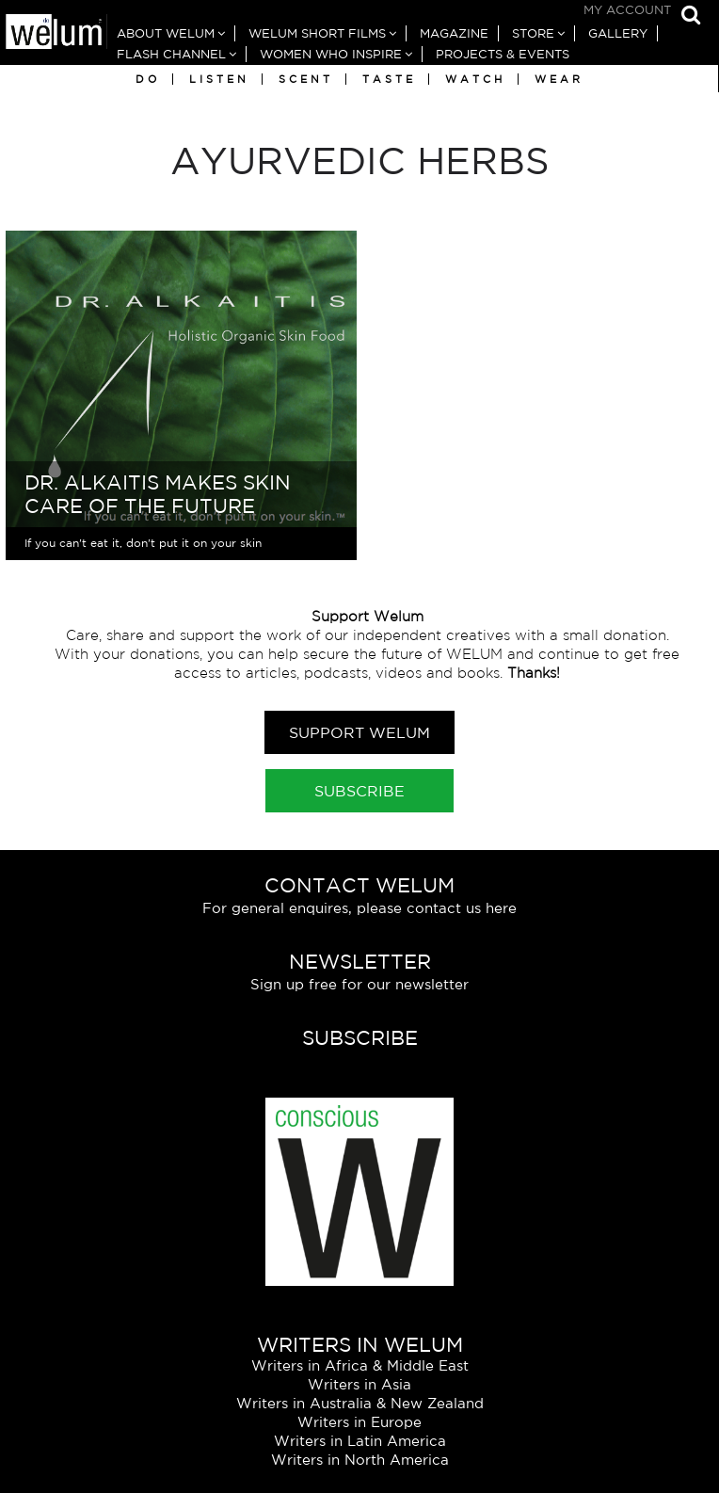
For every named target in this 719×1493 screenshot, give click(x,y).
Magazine (454, 33)
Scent (306, 79)
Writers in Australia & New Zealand (360, 1403)
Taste (389, 79)
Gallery (617, 33)
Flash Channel (171, 54)
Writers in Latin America (360, 1441)
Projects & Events (502, 54)
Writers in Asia (359, 1384)
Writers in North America (360, 1460)
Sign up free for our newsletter (359, 984)
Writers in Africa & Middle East (360, 1365)
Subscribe (359, 790)
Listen (219, 79)
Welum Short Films (317, 33)
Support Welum (359, 732)
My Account (627, 10)
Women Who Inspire (331, 54)
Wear (559, 79)
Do (148, 79)
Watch (475, 79)
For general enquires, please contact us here (359, 908)
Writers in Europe (359, 1422)
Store (533, 33)
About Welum (166, 33)
